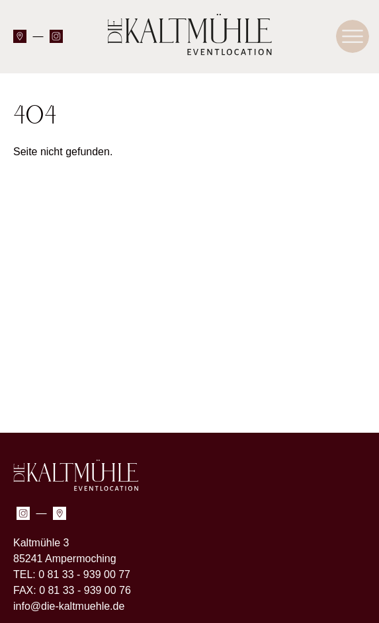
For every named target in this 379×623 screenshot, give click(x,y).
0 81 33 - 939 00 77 (84, 574)
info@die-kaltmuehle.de (68, 606)
